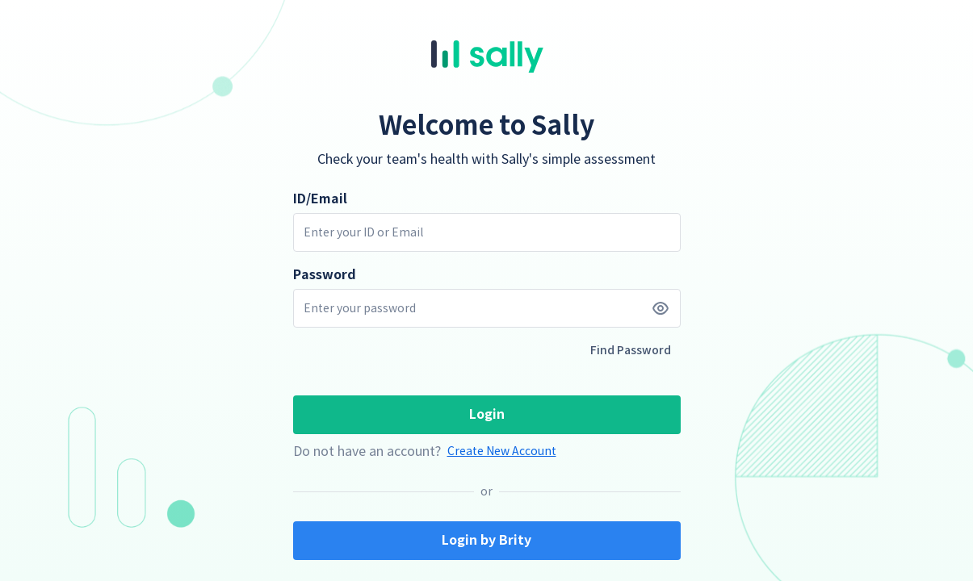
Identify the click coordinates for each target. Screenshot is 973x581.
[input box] (487, 232)
